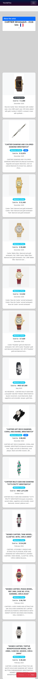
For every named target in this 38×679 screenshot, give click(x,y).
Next (32, 675)
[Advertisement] (19, 52)
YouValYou (7, 3)
